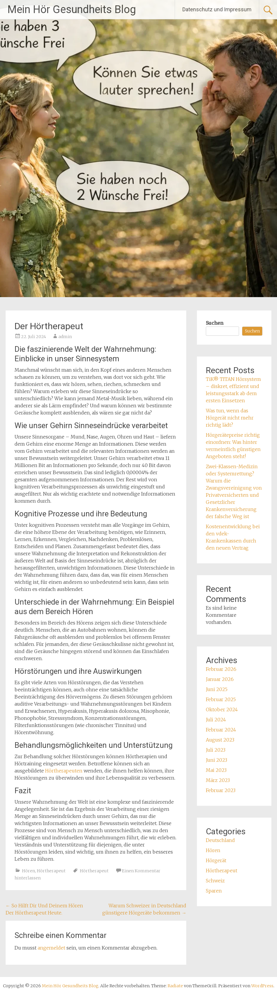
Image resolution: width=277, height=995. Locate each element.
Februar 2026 (221, 669)
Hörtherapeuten (63, 771)
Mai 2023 (216, 770)
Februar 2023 (220, 790)
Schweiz (215, 881)
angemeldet (51, 948)
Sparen (214, 891)
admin (65, 336)
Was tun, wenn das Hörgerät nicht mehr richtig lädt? (230, 418)
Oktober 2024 (222, 709)
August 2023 (220, 740)
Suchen (214, 323)
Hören (28, 870)
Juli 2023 (215, 750)
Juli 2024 (216, 720)
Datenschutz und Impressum (216, 9)
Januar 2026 (220, 679)
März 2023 (218, 780)
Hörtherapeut (51, 870)
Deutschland (220, 840)
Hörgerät (216, 860)
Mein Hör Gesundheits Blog (71, 9)
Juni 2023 (216, 760)
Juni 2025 (216, 689)
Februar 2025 (221, 699)
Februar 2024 (221, 730)
